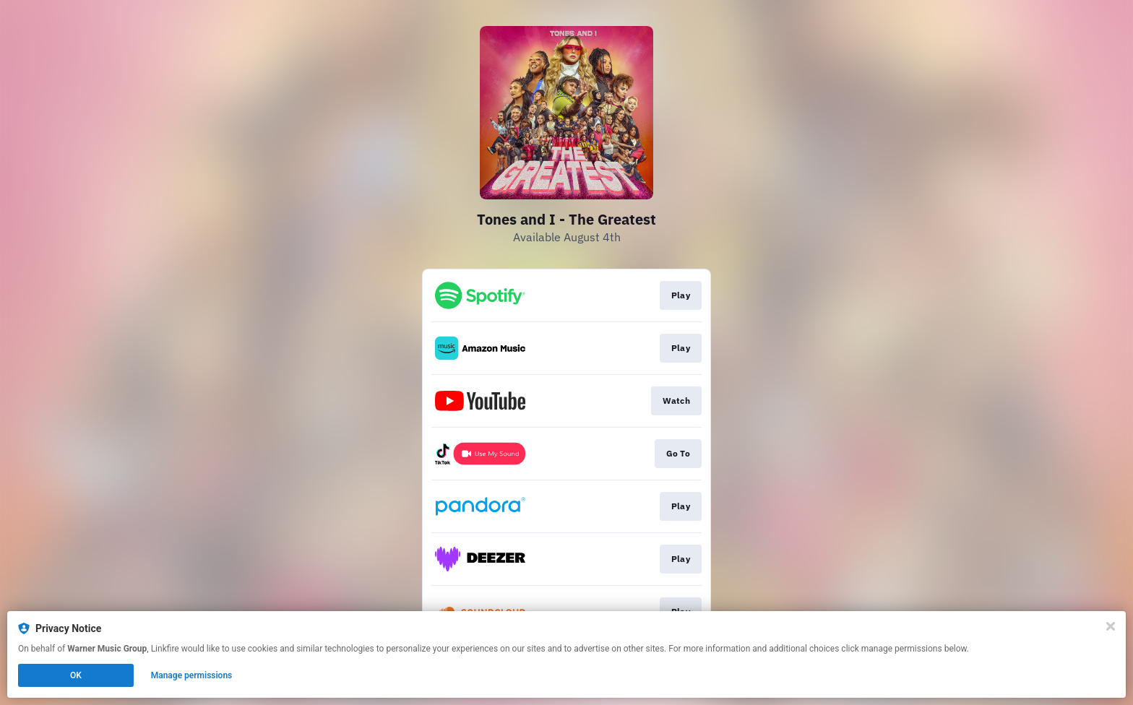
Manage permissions (192, 675)
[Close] (1110, 626)
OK (76, 675)
